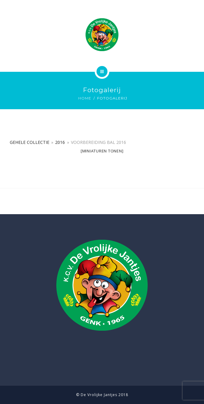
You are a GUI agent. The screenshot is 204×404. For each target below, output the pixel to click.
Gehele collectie (29, 142)
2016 (60, 142)
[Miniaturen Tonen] (102, 151)
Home (84, 98)
